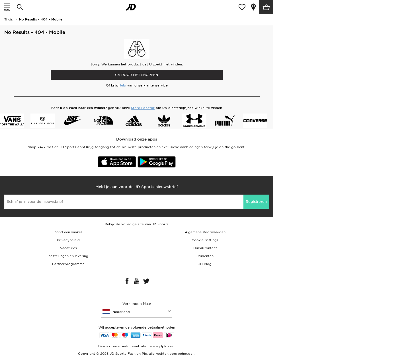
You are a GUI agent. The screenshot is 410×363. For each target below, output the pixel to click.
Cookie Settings (205, 240)
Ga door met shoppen (136, 75)
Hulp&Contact (205, 248)
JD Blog (205, 264)
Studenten (205, 256)
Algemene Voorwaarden (205, 232)
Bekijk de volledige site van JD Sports (137, 224)
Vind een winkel (68, 232)
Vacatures (68, 248)
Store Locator (143, 108)
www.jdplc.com (162, 346)
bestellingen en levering (68, 256)
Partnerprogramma (68, 264)
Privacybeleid (68, 240)
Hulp (122, 85)
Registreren (256, 201)
